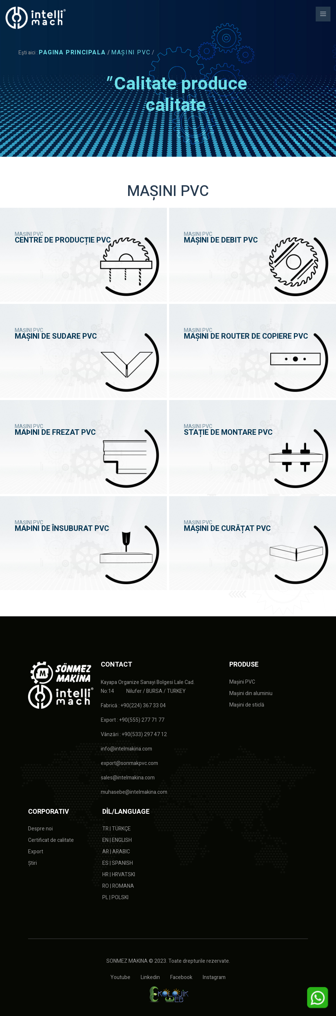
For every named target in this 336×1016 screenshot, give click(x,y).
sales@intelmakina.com (128, 778)
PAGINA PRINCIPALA (72, 52)
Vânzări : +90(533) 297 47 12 (134, 734)
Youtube (120, 977)
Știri (32, 863)
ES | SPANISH (117, 863)
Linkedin (150, 977)
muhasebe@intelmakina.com (134, 792)
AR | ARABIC (116, 852)
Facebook (181, 977)
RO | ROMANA (118, 886)
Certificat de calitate (51, 840)
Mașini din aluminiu (250, 693)
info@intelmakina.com (126, 749)
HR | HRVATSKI (118, 874)
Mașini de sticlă (246, 705)
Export (35, 852)
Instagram (214, 977)
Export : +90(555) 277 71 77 (132, 720)
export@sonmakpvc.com (129, 763)
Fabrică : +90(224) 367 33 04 (133, 705)
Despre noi (40, 829)
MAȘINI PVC (130, 52)
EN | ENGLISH (117, 840)
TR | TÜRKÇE (116, 829)
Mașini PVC (242, 682)
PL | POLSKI (115, 897)
